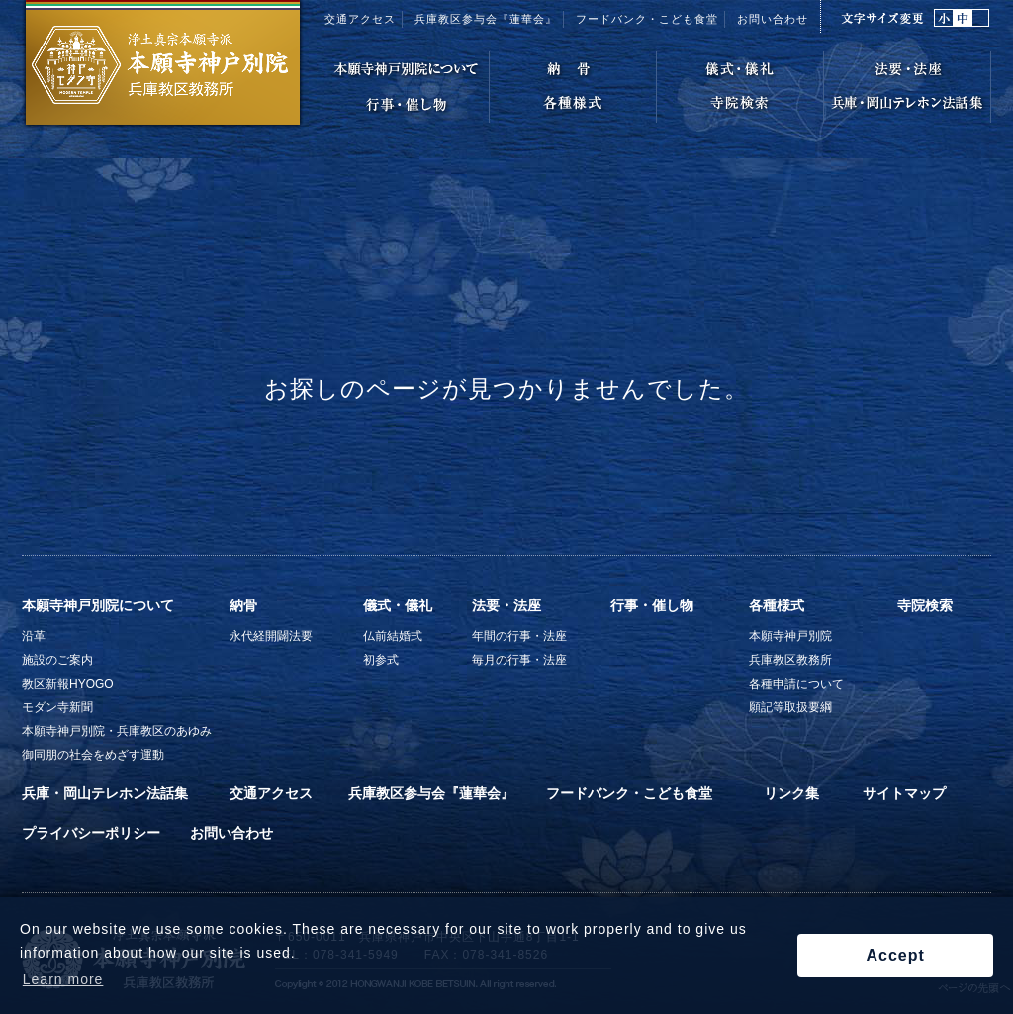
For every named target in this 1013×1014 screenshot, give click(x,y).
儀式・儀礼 (397, 605)
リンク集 (791, 793)
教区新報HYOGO (68, 684)
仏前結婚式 (392, 636)
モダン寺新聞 (57, 707)
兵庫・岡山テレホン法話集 (105, 793)
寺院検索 (925, 605)
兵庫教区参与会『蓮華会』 (485, 19)
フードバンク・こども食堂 (647, 19)
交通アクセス (360, 19)
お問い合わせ (772, 19)
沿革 (34, 636)
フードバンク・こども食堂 (629, 793)
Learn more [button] (63, 979)
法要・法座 (506, 605)
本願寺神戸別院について (98, 605)
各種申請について (796, 684)
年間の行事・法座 (519, 636)
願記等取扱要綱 (790, 707)
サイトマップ (904, 793)
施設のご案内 (57, 660)
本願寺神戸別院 (790, 636)
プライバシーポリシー (91, 833)
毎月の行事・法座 (519, 660)
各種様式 (776, 605)
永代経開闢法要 (271, 636)
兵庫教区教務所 (790, 660)
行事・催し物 (651, 605)
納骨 (243, 605)
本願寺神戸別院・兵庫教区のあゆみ (117, 731)
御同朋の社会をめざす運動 (93, 755)
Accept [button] (895, 955)
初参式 (381, 660)
